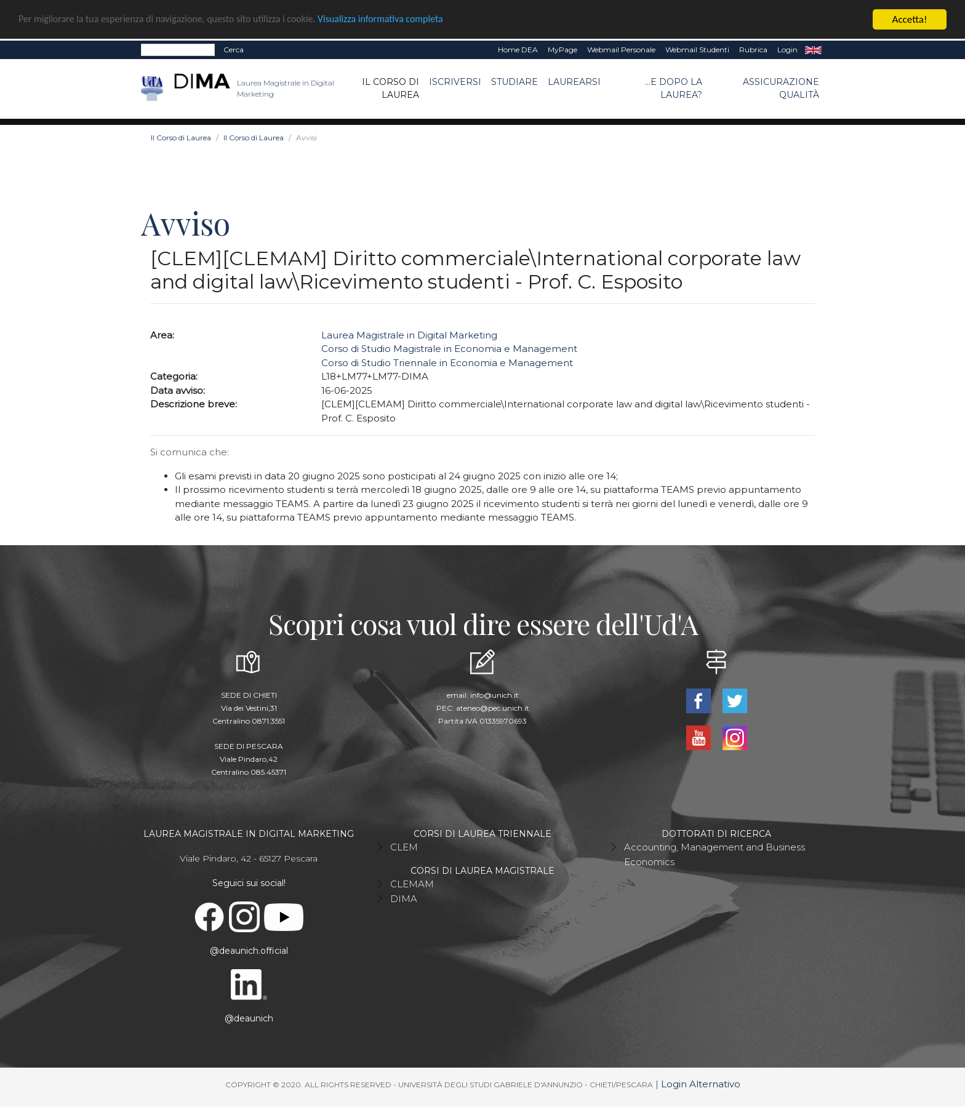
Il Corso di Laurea (390, 88)
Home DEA (518, 49)
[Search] (178, 50)
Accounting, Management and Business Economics (714, 854)
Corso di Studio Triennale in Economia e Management (447, 363)
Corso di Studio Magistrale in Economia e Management (449, 348)
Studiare (514, 81)
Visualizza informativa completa (405, 20)
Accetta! (909, 19)
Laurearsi (574, 81)
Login (787, 49)
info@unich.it (494, 695)
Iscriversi (455, 81)
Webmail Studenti (697, 49)
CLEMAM (412, 884)
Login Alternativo (700, 1084)
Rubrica (753, 49)
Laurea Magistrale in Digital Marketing (409, 335)
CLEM (404, 847)
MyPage (562, 49)
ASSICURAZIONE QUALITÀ (781, 88)
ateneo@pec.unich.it (492, 708)
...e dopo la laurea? (673, 88)
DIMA (403, 899)
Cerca (233, 49)
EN (813, 50)
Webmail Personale (621, 49)
